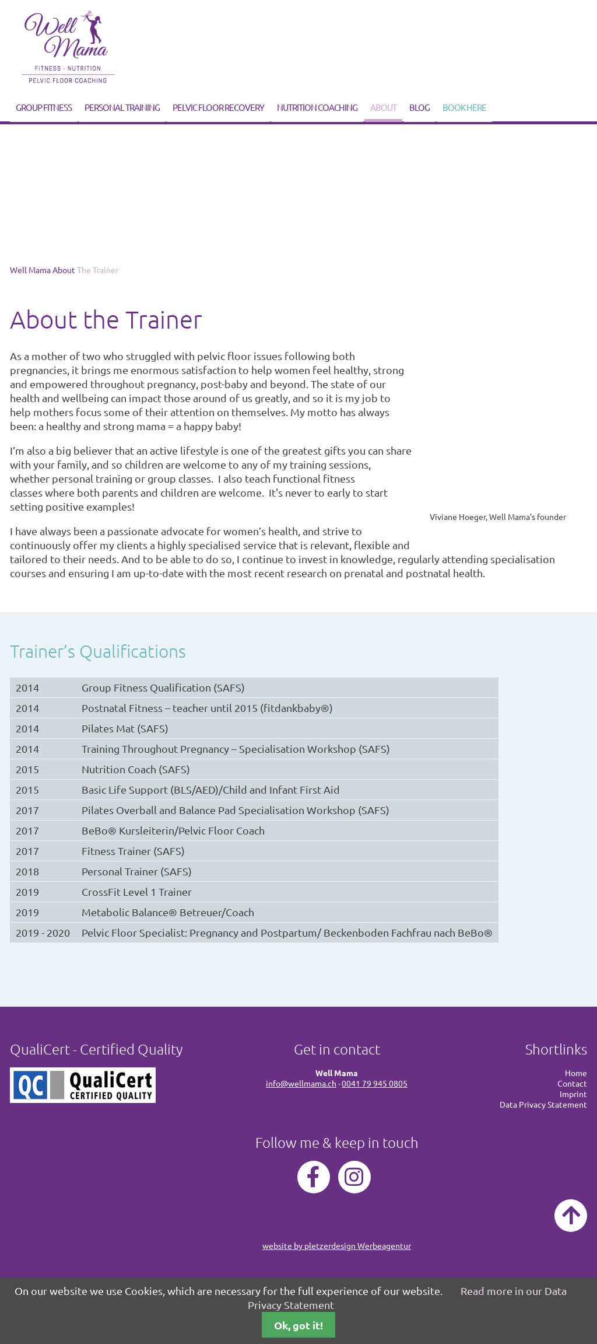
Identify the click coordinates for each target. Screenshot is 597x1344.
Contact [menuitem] (572, 1083)
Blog (419, 107)
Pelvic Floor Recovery (218, 107)
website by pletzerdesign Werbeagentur (336, 1245)
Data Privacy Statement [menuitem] (543, 1104)
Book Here (464, 107)
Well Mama (30, 269)
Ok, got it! (298, 1325)
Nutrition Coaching (317, 107)
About (383, 107)
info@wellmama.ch (301, 1083)
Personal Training (122, 107)
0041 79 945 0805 (375, 1083)
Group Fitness (44, 107)
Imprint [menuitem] (573, 1093)
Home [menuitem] (576, 1072)
